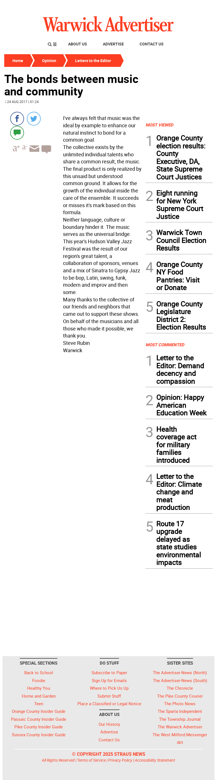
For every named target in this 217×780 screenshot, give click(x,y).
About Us (77, 44)
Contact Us (152, 44)
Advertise (113, 44)
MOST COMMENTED (165, 344)
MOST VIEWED (159, 125)
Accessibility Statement (155, 760)
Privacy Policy (120, 760)
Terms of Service (91, 760)
